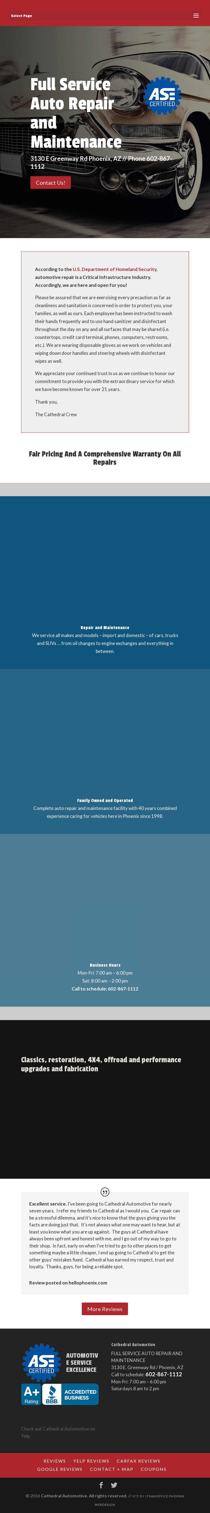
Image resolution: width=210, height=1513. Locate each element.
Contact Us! (50, 182)
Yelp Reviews (91, 1460)
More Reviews (104, 1309)
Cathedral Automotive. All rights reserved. (84, 1495)
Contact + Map (111, 1469)
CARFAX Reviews (139, 1460)
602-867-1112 (163, 1374)
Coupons (154, 1469)
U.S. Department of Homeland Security (114, 269)
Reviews (54, 1460)
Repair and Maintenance (105, 627)
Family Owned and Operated (105, 800)
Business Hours (105, 965)
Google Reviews (60, 1469)
